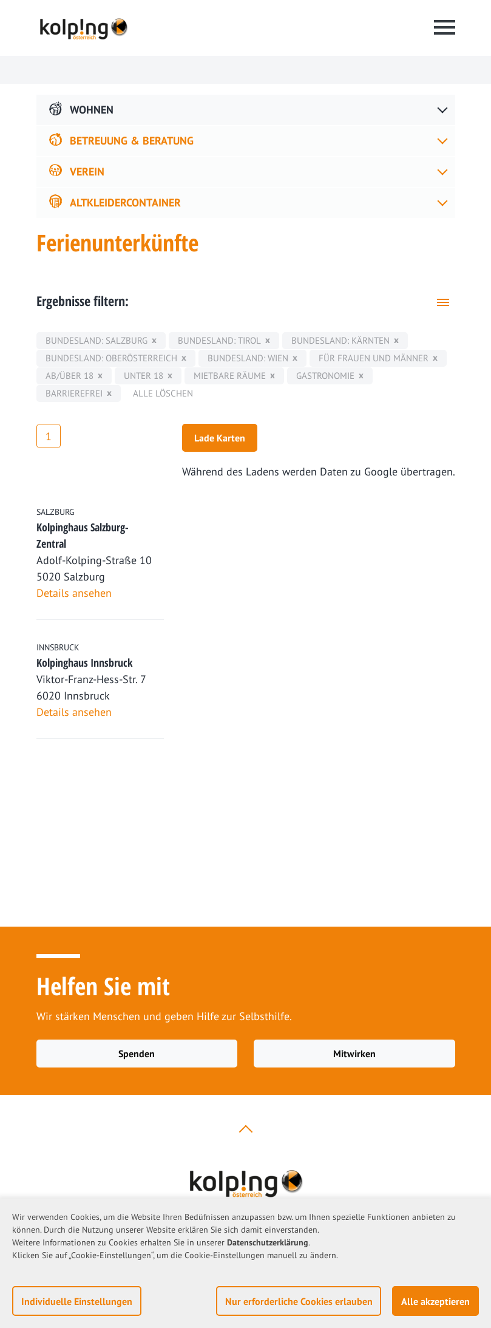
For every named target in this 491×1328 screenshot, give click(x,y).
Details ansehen (74, 593)
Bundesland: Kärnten (340, 340)
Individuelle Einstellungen (76, 1301)
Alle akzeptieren (435, 1301)
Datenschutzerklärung (267, 1242)
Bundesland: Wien (248, 358)
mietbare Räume (230, 375)
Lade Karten (219, 438)
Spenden (136, 1053)
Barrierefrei (74, 393)
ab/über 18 (69, 375)
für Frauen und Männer (373, 358)
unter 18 (143, 375)
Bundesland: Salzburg (96, 340)
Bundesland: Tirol (219, 340)
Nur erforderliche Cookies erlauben (299, 1301)
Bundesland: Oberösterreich (111, 358)
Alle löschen (163, 393)
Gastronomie (325, 375)
